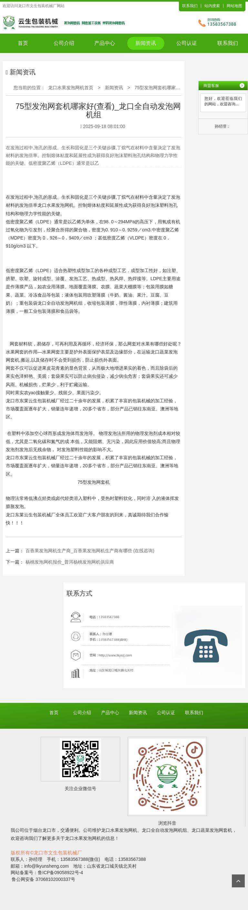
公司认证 (186, 43)
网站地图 (234, 6)
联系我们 (190, 6)
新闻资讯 (145, 43)
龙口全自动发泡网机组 (60, 303)
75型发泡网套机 (94, 482)
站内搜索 (212, 6)
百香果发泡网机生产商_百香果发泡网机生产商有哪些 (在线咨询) (90, 550)
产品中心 (104, 43)
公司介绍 (64, 43)
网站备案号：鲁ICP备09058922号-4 (47, 872)
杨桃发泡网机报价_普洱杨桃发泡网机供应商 (70, 562)
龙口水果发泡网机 (55, 205)
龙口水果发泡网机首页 (70, 87)
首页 (23, 43)
